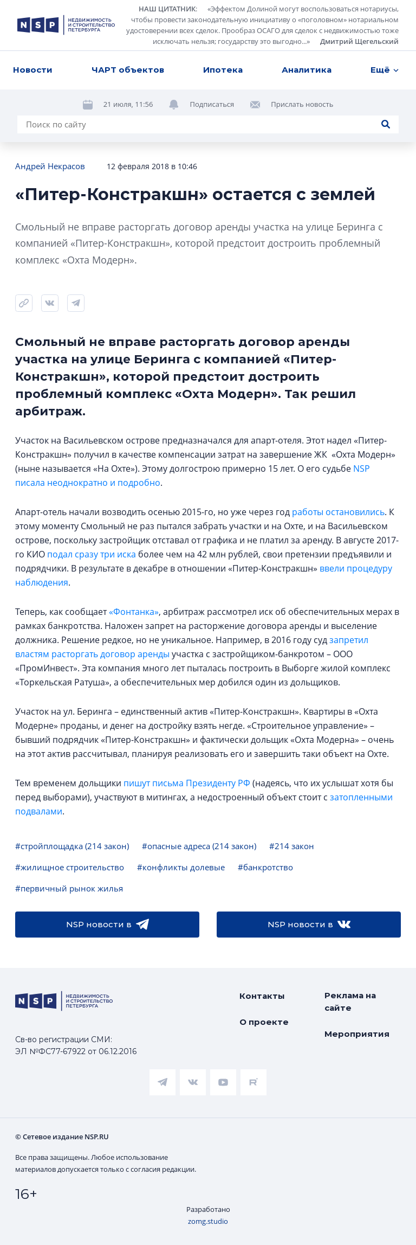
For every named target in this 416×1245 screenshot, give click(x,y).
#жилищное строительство (69, 867)
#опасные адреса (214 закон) (199, 845)
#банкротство (265, 867)
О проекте (264, 1022)
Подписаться (212, 104)
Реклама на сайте (350, 1001)
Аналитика (307, 70)
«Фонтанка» (134, 612)
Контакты (262, 996)
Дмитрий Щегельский (359, 41)
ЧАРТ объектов (128, 70)
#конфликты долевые (181, 867)
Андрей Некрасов (50, 166)
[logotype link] (66, 25)
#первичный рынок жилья (69, 888)
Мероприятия (356, 1034)
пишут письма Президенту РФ (186, 783)
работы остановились (338, 512)
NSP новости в (107, 924)
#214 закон (291, 845)
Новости (33, 70)
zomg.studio (208, 1221)
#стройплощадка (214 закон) (72, 845)
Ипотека (223, 70)
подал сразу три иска (91, 554)
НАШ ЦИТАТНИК (167, 9)
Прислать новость (302, 104)
